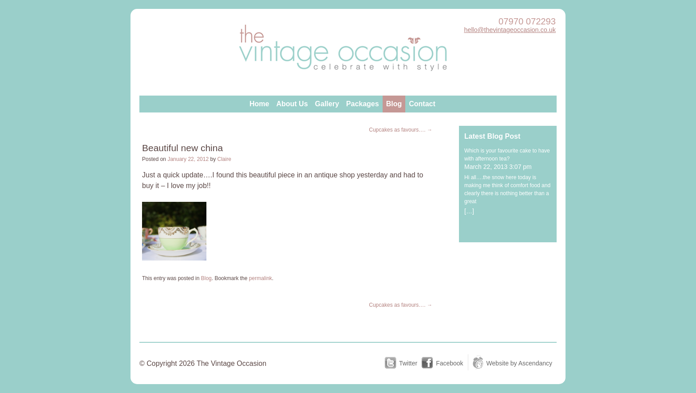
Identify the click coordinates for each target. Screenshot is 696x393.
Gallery (327, 104)
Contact (422, 104)
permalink (260, 278)
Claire (224, 159)
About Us (292, 104)
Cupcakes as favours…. (400, 130)
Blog (394, 104)
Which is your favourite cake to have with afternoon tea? (507, 155)
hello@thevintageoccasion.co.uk (510, 29)
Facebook (449, 363)
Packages (362, 104)
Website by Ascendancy (519, 363)
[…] (469, 211)
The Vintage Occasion (343, 51)
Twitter (408, 363)
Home (259, 104)
